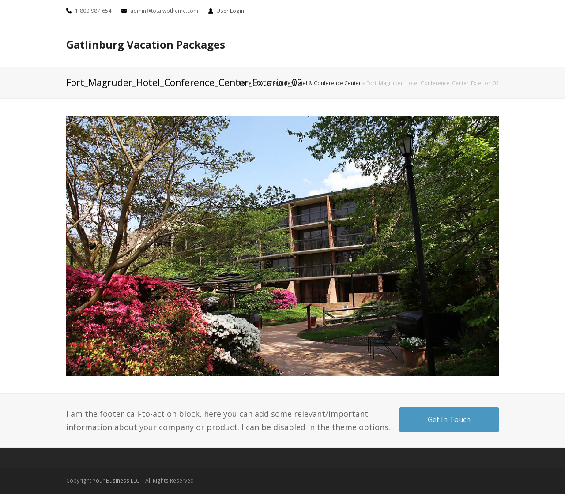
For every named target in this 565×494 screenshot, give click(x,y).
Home (244, 82)
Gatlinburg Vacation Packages (145, 44)
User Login (230, 11)
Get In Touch (449, 419)
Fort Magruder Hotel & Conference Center (309, 82)
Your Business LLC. (117, 480)
